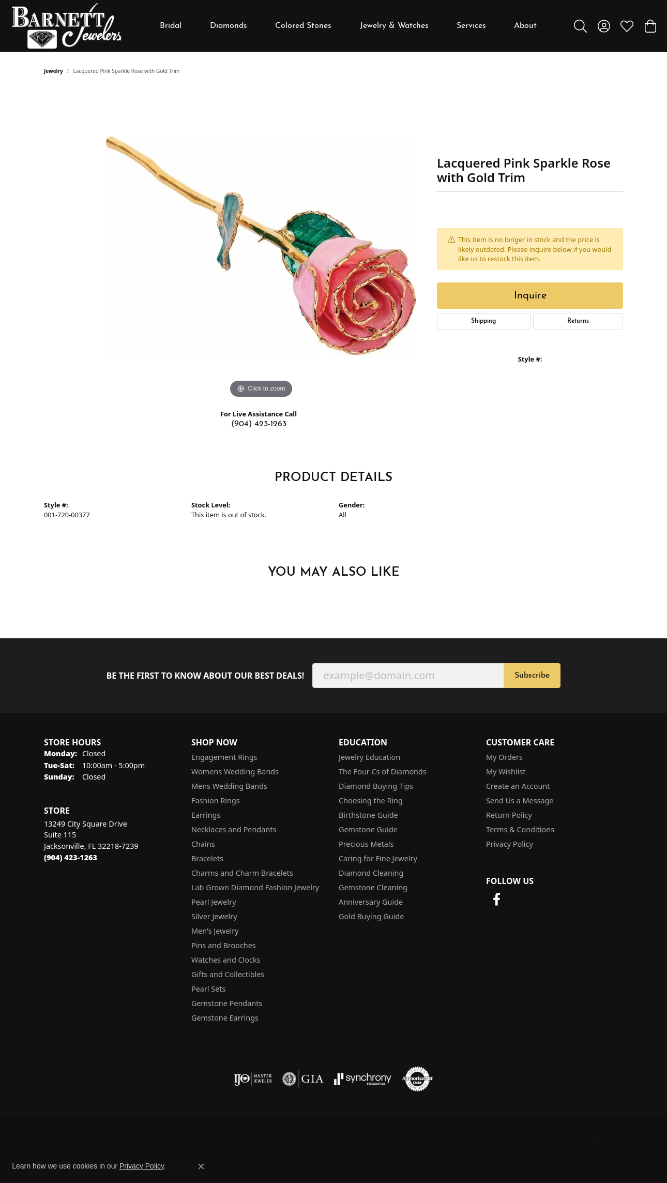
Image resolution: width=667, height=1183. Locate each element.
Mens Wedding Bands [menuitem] (229, 786)
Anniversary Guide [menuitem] (371, 902)
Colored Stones (303, 26)
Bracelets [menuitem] (207, 858)
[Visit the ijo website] (253, 1079)
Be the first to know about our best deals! (206, 676)
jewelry (53, 70)
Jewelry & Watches (394, 26)
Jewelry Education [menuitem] (369, 757)
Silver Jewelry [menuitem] (214, 916)
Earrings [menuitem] (205, 815)
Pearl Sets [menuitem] (208, 989)
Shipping (483, 321)
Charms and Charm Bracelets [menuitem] (242, 873)
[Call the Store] (70, 857)
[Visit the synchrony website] (362, 1079)
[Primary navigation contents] (348, 26)
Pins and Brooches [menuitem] (223, 945)
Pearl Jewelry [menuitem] (213, 902)
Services (471, 26)
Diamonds (228, 26)
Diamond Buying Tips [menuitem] (376, 786)
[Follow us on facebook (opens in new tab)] (496, 899)
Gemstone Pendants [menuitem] (226, 1003)
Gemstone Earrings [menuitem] (225, 1018)
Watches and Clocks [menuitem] (225, 960)
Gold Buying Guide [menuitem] (371, 916)
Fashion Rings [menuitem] (215, 800)
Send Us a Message (519, 800)
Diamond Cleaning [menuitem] (371, 873)
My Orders (504, 757)
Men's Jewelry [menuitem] (215, 931)
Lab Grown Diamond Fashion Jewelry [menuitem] (255, 887)
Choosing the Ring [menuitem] (371, 800)
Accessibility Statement (575, 1137)
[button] (580, 26)
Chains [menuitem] (203, 844)
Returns (578, 321)
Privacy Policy (509, 844)
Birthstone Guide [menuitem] (368, 815)
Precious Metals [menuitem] (366, 844)
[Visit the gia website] (303, 1079)
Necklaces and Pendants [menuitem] (233, 829)
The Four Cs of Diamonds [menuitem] (383, 771)
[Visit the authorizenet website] (418, 1079)
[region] (261, 246)
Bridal (170, 26)
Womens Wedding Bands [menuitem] (235, 771)
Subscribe (532, 675)
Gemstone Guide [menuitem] (368, 829)
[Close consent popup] (201, 1166)
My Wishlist (506, 771)
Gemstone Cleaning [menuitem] (373, 887)
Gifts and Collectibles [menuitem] (227, 974)
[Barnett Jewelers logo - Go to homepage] (66, 26)
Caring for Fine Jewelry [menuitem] (378, 858)
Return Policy (509, 815)
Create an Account (518, 786)
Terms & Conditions (520, 829)
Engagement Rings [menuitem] (224, 757)
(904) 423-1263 (258, 424)
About (525, 26)
